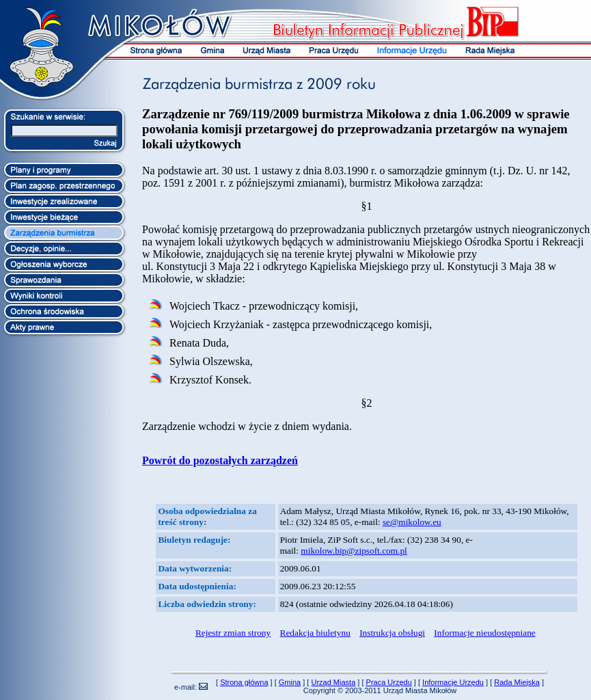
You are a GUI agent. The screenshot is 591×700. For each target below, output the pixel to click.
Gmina (290, 682)
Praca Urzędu (389, 682)
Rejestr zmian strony (233, 633)
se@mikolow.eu (412, 522)
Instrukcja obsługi (392, 633)
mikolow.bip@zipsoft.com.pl (354, 551)
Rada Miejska (517, 682)
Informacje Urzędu (453, 682)
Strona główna (244, 682)
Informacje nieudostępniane (484, 633)
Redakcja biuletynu (315, 633)
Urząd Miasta (333, 682)
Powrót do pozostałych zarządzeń (220, 460)
